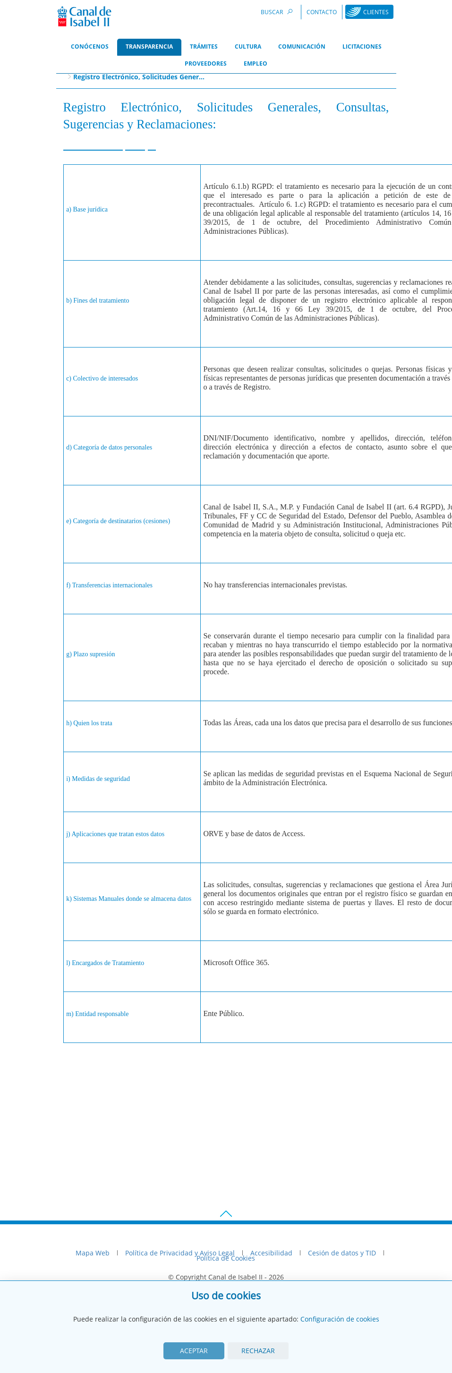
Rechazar (258, 1350)
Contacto (322, 12)
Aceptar (194, 1350)
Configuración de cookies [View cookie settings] (339, 1318)
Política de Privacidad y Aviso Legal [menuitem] (180, 1252)
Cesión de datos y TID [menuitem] (342, 1252)
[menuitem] (89, 47)
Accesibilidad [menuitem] (271, 1252)
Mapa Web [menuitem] (93, 1252)
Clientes (376, 12)
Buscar (278, 11)
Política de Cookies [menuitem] (225, 1258)
